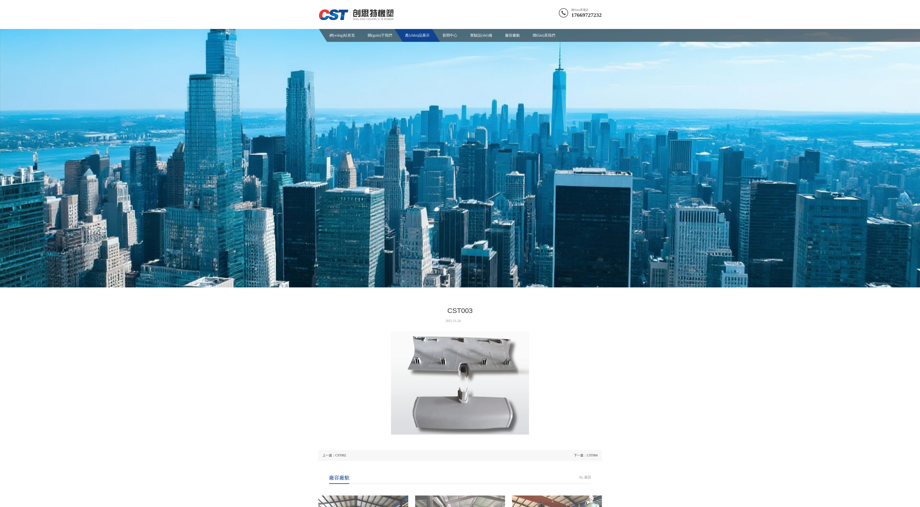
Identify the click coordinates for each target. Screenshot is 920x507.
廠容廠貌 (510, 35)
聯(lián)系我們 (541, 35)
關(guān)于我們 (379, 35)
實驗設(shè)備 (479, 35)
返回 (573, 477)
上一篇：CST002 (334, 455)
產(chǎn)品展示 (416, 35)
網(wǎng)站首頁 (342, 35)
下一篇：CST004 (586, 455)
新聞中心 (448, 35)
